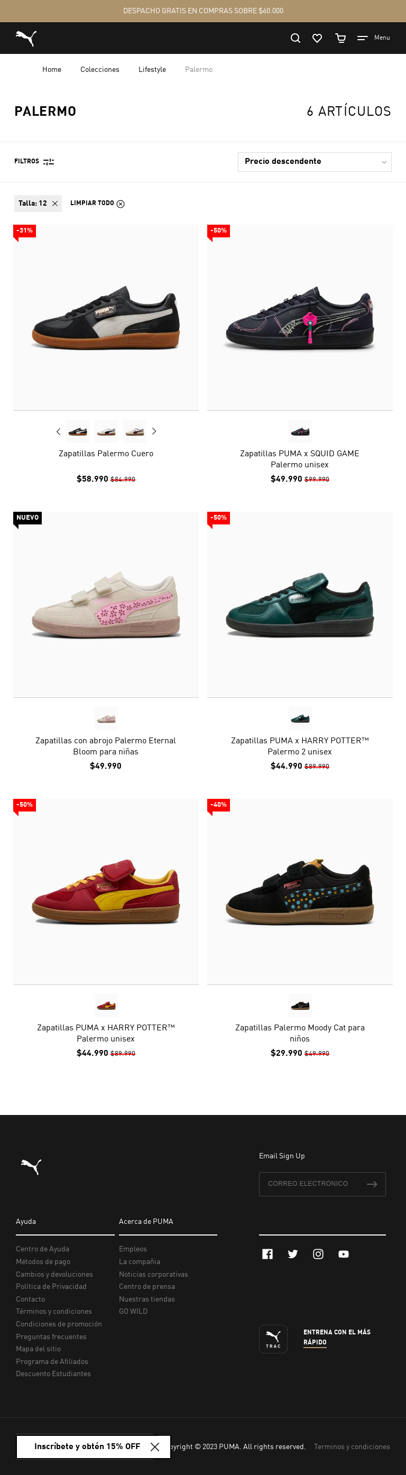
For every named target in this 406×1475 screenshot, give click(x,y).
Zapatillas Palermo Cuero (106, 454)
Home (52, 69)
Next (154, 431)
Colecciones (100, 69)
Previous (58, 431)
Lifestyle (153, 69)
